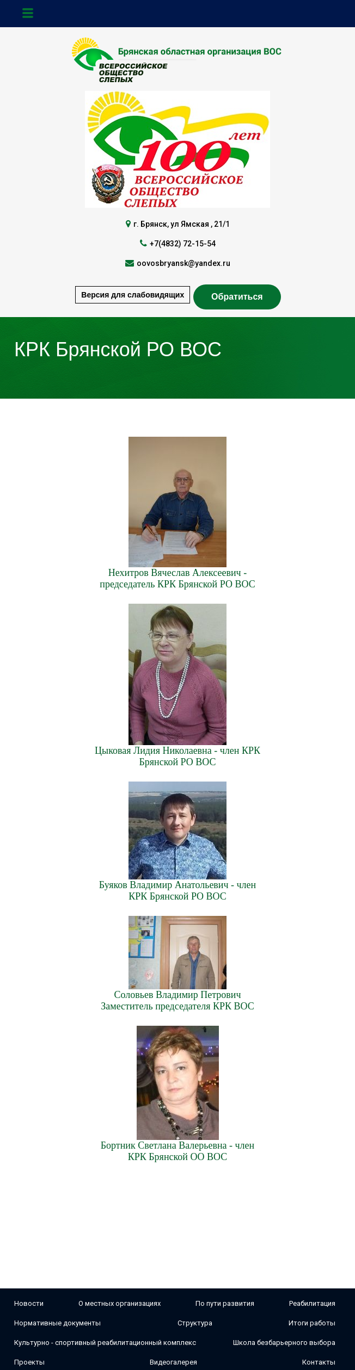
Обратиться (237, 296)
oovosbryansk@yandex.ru (183, 263)
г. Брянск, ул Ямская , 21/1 (181, 224)
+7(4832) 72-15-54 (183, 243)
